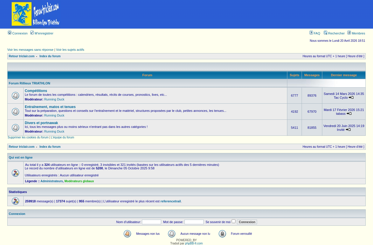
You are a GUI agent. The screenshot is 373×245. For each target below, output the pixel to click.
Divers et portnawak (41, 123)
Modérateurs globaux (79, 181)
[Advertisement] (222, 14)
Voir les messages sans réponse (30, 49)
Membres (356, 33)
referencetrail (171, 201)
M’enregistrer (41, 33)
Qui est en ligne (21, 157)
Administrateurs (52, 181)
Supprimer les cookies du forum (28, 137)
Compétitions (36, 91)
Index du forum (50, 56)
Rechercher (334, 33)
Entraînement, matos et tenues (50, 107)
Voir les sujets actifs (70, 49)
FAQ (314, 33)
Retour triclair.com (21, 56)
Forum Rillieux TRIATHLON (29, 83)
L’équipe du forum (62, 137)
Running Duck (54, 99)
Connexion (18, 33)
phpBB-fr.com (194, 243)
